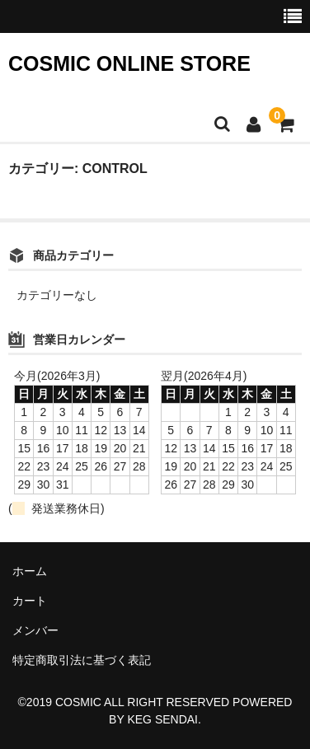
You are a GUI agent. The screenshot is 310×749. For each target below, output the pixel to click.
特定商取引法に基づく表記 (81, 660)
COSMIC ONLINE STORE (129, 63)
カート (29, 600)
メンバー (35, 630)
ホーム (29, 571)
